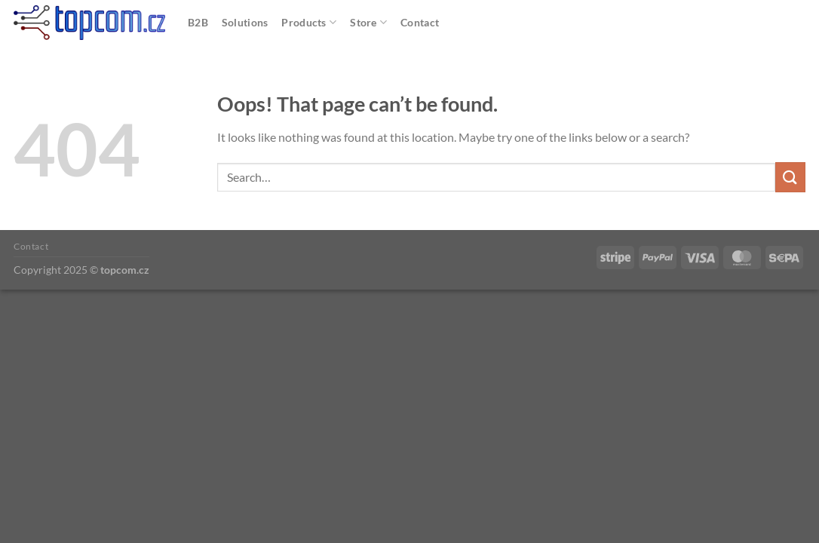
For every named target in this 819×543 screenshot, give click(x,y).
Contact (419, 22)
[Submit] (790, 177)
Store (368, 22)
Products (308, 22)
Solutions (245, 22)
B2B (198, 22)
